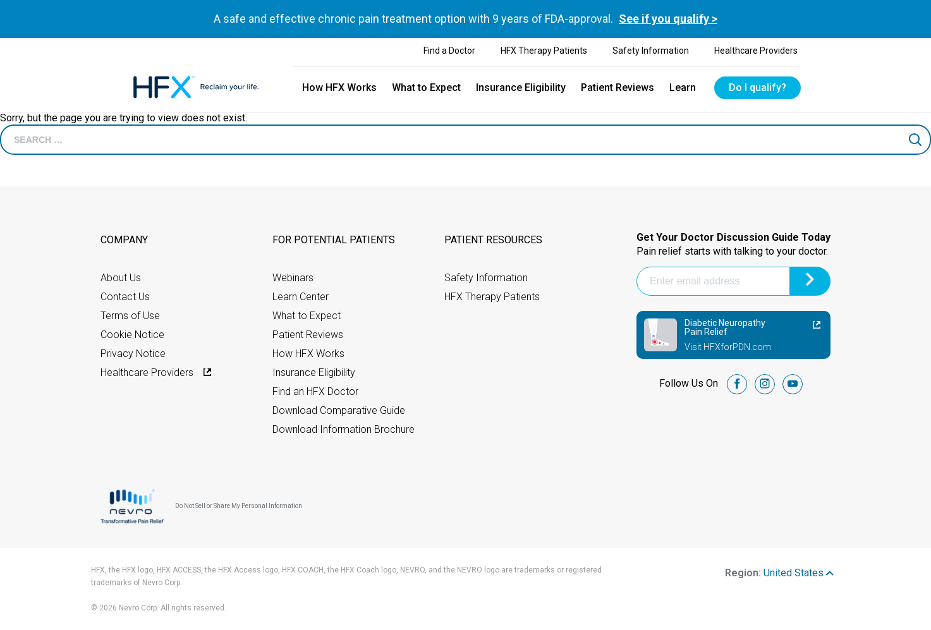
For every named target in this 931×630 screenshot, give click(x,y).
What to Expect (426, 88)
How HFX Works (339, 88)
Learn (682, 88)
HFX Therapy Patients (544, 50)
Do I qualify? (757, 88)
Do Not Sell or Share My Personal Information (238, 505)
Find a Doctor (449, 50)
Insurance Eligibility (521, 88)
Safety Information (650, 50)
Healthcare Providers (756, 50)
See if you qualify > (668, 18)
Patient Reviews (617, 88)
